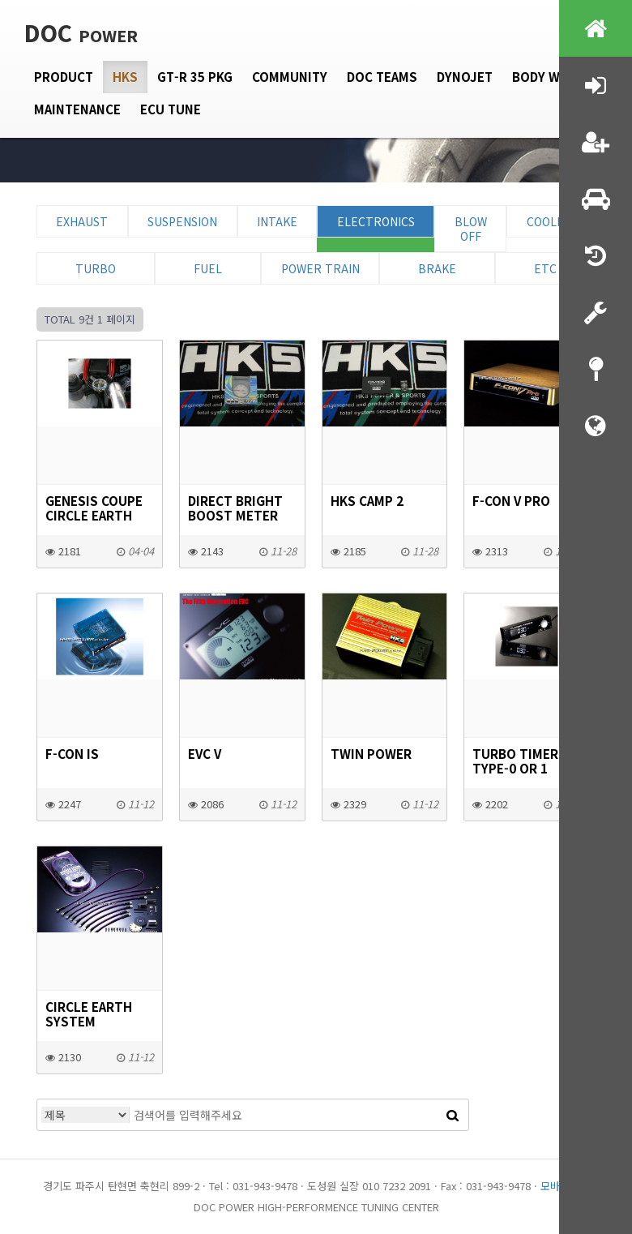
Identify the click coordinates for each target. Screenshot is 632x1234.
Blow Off (471, 228)
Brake (437, 268)
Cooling (551, 221)
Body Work (549, 76)
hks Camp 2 (367, 500)
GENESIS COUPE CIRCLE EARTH (94, 507)
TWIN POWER (371, 753)
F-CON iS (72, 753)
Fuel (208, 268)
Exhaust (82, 221)
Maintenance (77, 109)
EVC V (204, 753)
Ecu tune (170, 109)
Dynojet (465, 76)
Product (63, 76)
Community (289, 76)
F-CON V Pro (511, 500)
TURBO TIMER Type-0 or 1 (515, 760)
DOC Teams (382, 76)
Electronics (376, 221)
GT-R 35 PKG (195, 76)
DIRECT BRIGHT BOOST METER (235, 507)
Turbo (95, 268)
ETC (545, 268)
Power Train (320, 268)
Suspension (182, 221)
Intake (277, 221)
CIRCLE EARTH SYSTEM (88, 1013)
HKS (125, 76)
